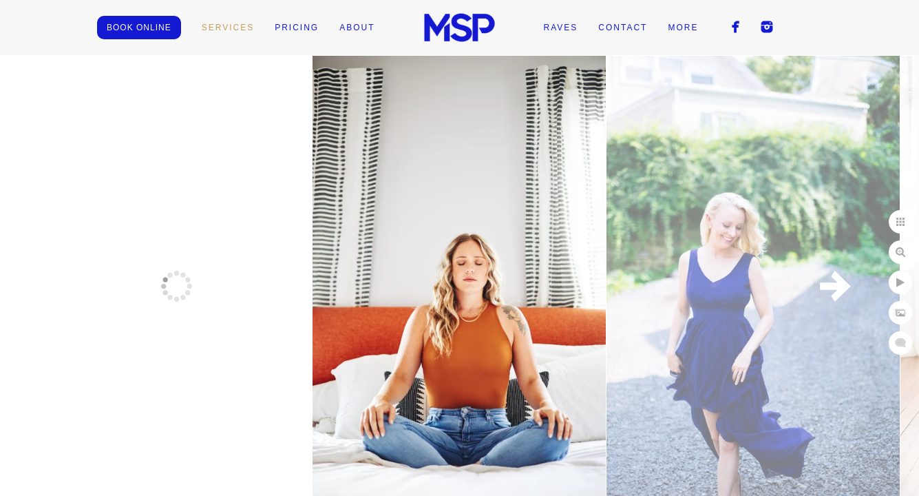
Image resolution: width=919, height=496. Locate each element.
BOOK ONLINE (139, 27)
